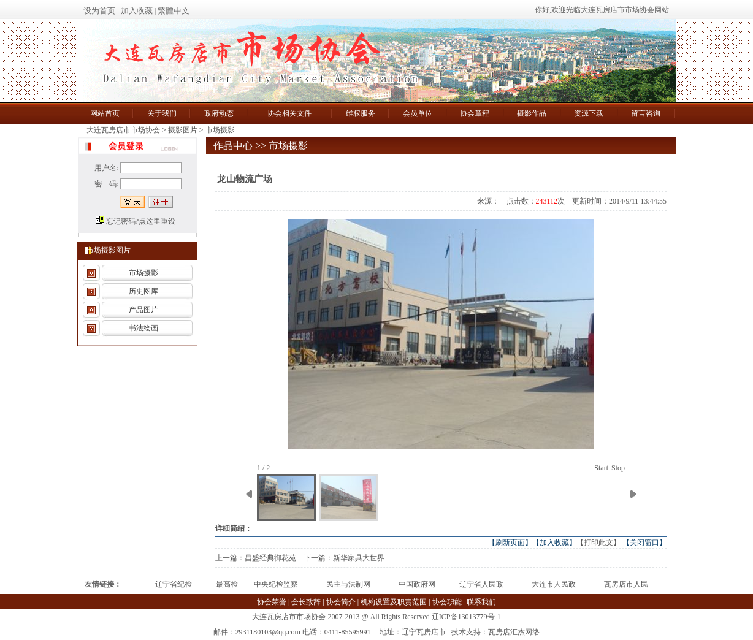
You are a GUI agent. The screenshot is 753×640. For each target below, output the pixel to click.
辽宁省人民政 (481, 584)
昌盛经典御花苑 (270, 558)
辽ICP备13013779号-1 (466, 616)
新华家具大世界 (358, 558)
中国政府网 (417, 584)
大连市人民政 (554, 584)
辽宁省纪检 (173, 584)
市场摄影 (220, 130)
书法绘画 (143, 328)
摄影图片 (182, 130)
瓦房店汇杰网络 (514, 632)
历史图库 (143, 291)
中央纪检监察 (276, 584)
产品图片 (143, 309)
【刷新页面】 (510, 542)
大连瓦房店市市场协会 (124, 130)
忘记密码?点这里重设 (140, 221)
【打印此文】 (598, 542)
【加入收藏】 (554, 542)
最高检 (227, 584)
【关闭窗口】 (644, 542)
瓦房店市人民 (626, 584)
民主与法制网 (348, 584)
